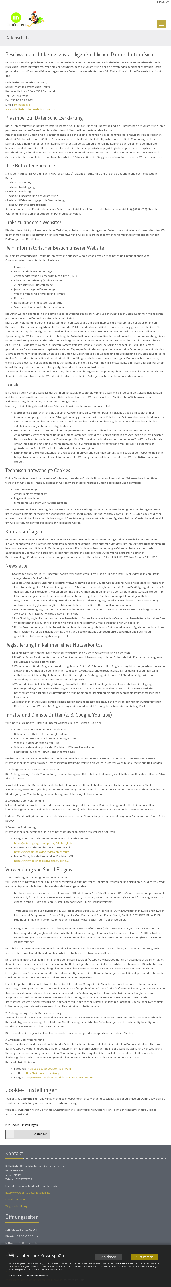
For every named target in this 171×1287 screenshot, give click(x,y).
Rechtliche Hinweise (37, 1276)
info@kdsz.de (22, 105)
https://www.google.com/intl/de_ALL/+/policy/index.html (60, 1077)
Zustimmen (144, 1257)
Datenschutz (15, 1276)
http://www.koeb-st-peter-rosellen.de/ (27, 1193)
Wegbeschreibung (16, 1206)
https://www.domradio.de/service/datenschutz (41, 852)
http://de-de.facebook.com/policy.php (50, 1069)
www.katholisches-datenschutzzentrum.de (30, 109)
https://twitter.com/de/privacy (42, 1073)
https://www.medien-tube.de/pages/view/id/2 (41, 861)
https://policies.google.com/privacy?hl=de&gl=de (43, 843)
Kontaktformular (15, 1199)
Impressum (163, 2)
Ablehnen (108, 1257)
